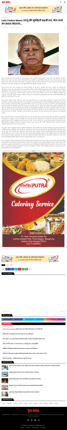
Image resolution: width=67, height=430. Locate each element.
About (22, 427)
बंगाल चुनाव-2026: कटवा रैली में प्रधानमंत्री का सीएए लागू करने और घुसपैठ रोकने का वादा (24, 339)
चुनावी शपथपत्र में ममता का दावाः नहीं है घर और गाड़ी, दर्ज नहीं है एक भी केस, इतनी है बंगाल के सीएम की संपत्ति (34, 365)
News (7, 17)
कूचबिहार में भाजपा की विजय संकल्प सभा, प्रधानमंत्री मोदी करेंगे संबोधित (26, 385)
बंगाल (31, 403)
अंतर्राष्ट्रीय (9, 403)
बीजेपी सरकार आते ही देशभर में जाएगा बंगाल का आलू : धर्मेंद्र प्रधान (18, 334)
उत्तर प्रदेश (15, 403)
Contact (28, 427)
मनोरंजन (45, 403)
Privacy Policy (35, 427)
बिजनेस (35, 403)
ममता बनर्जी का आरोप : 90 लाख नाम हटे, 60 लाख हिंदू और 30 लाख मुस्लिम (20, 343)
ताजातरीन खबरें (6, 323)
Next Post (62, 311)
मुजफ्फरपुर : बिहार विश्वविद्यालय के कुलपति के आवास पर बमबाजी (24, 392)
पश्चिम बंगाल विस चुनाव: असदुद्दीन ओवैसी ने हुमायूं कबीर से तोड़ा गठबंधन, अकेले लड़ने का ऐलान (25, 353)
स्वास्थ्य (56, 403)
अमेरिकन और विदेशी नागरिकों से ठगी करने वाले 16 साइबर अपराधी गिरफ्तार (20, 348)
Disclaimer (43, 427)
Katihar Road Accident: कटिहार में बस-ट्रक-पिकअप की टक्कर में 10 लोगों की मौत (23, 329)
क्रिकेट (21, 403)
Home (3, 17)
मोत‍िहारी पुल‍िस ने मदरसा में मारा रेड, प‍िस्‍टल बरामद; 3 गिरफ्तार (24, 372)
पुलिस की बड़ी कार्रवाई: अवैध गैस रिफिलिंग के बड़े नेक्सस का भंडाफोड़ (25, 379)
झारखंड (11, 265)
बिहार (41, 403)
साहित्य (51, 403)
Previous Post (5, 311)
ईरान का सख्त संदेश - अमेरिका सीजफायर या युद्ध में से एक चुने (17, 358)
